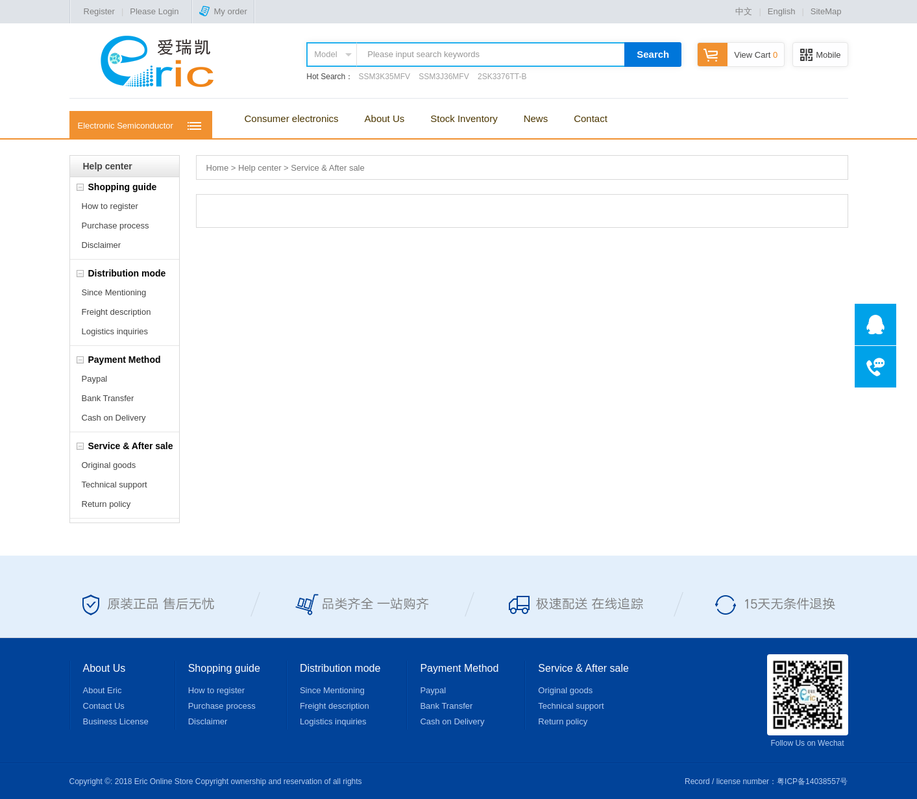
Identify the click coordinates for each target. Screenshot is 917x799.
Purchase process (115, 225)
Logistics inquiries (115, 331)
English (782, 11)
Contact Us (104, 706)
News (536, 118)
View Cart (737, 55)
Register (99, 11)
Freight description (116, 312)
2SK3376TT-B (502, 76)
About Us (385, 118)
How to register (110, 206)
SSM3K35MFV (384, 76)
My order (223, 11)
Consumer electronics (292, 118)
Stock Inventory (463, 118)
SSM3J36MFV (444, 76)
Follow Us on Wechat (807, 701)
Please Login (154, 11)
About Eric (102, 690)
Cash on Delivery (114, 418)
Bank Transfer (108, 398)
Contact (590, 118)
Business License (116, 721)
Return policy (106, 504)
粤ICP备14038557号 (812, 781)
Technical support (114, 484)
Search (653, 54)
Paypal (95, 379)
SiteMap (826, 11)
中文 (743, 11)
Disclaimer (101, 245)
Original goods (109, 465)
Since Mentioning (114, 292)
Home (217, 168)
